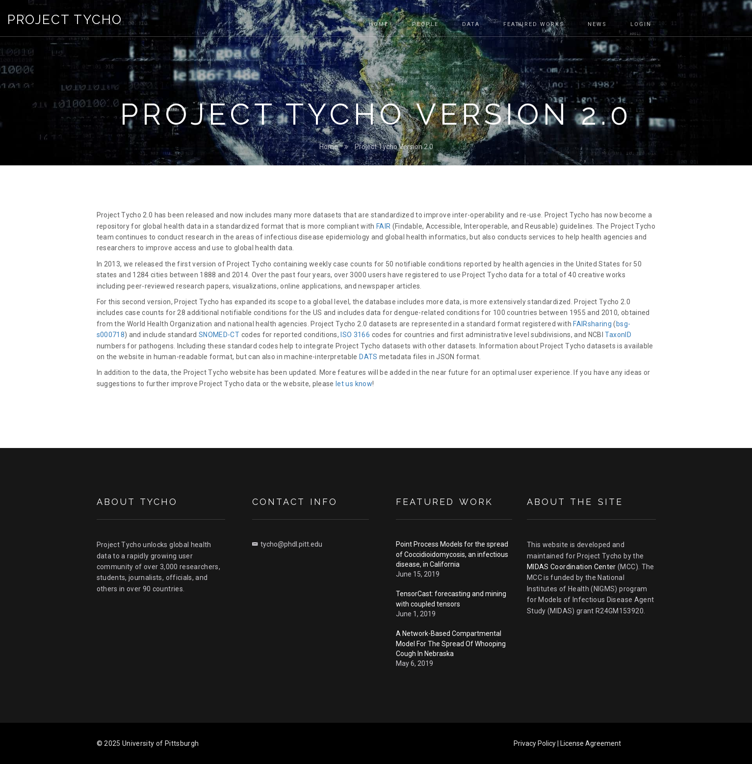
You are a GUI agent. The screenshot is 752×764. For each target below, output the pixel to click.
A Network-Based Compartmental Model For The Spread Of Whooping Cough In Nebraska (451, 644)
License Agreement (590, 743)
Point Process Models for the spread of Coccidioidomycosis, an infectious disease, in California (452, 554)
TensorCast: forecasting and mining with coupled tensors (451, 598)
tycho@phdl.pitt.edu (287, 544)
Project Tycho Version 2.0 (394, 147)
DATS (368, 357)
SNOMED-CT (219, 335)
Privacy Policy (535, 743)
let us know (354, 384)
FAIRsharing (592, 324)
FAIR (383, 226)
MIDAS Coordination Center (571, 567)
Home (328, 147)
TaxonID (618, 335)
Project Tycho (64, 19)
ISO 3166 (355, 335)
